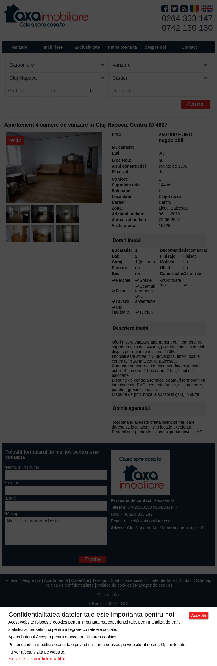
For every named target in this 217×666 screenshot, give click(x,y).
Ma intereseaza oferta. (56, 533)
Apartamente (56, 584)
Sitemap (203, 584)
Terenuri (99, 584)
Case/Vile (80, 584)
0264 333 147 (187, 18)
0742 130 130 (187, 27)
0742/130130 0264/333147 (152, 507)
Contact (189, 47)
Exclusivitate (87, 47)
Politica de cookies (114, 589)
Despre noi (31, 584)
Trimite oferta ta (121, 47)
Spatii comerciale (127, 584)
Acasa (11, 584)
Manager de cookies (154, 589)
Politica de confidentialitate (69, 589)
